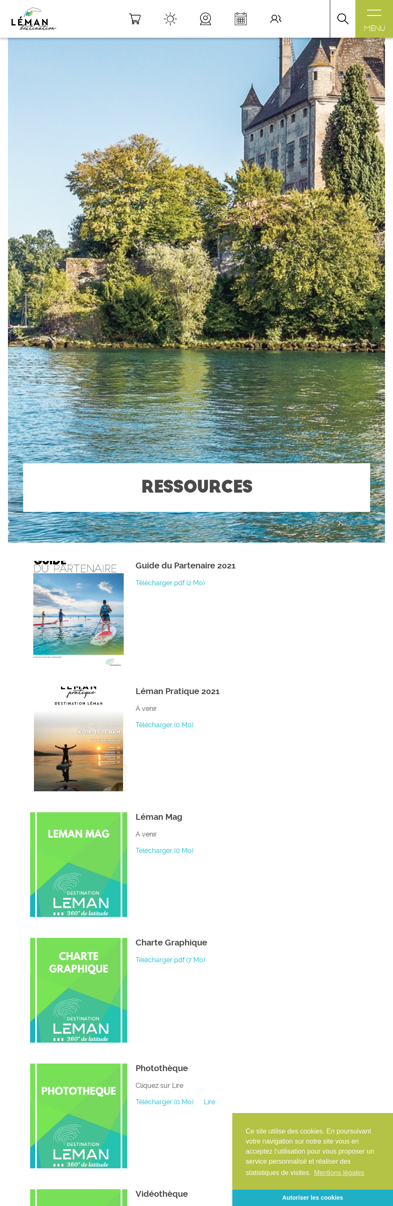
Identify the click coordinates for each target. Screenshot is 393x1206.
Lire (209, 1102)
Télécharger (170, 583)
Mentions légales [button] (339, 1172)
